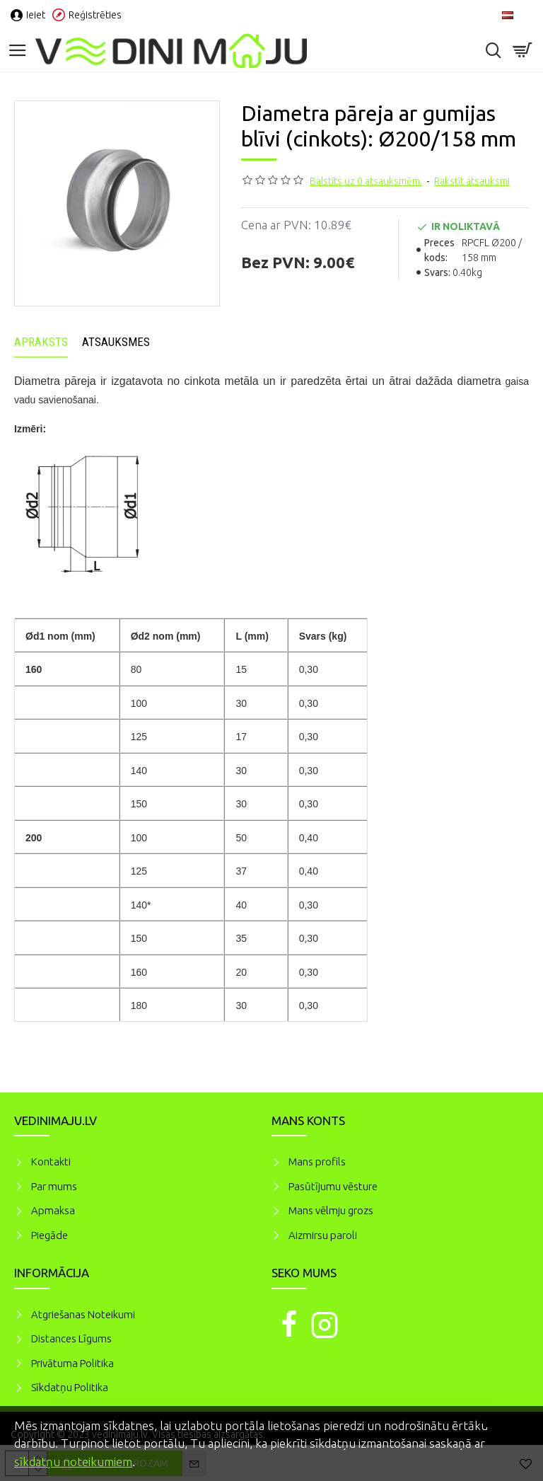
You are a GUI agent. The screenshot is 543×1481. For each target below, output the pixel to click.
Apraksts (41, 342)
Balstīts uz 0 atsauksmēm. (366, 181)
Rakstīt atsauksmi (472, 181)
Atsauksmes (116, 342)
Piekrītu (507, 1423)
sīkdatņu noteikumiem (73, 1461)
